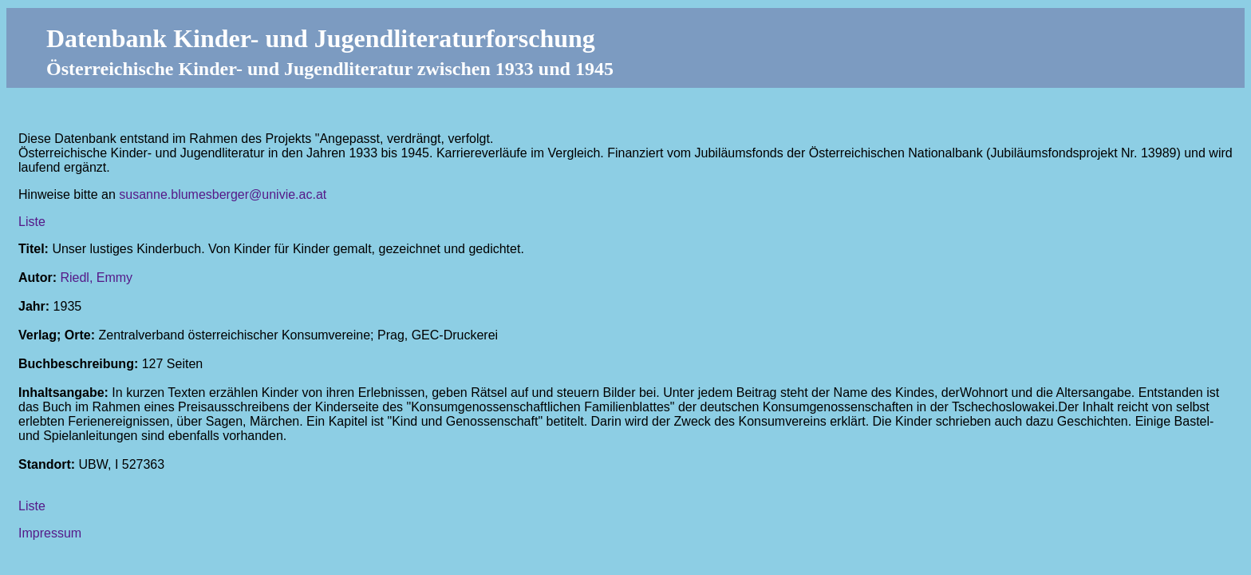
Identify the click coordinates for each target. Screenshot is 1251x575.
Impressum (49, 533)
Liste (31, 221)
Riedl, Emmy (96, 277)
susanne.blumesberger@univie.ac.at (222, 194)
